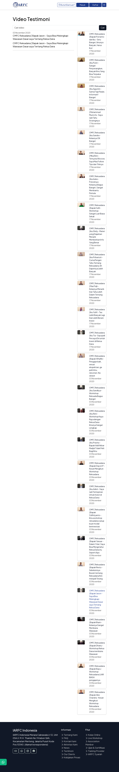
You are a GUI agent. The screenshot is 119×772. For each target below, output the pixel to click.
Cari (103, 27)
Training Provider (94, 751)
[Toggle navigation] (104, 5)
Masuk (82, 5)
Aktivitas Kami (69, 744)
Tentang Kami (69, 734)
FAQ (64, 738)
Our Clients (68, 754)
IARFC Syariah (93, 754)
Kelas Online (92, 734)
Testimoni (67, 751)
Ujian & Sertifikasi (95, 747)
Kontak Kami (68, 741)
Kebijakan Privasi (70, 757)
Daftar (95, 5)
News (65, 747)
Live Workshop (93, 738)
